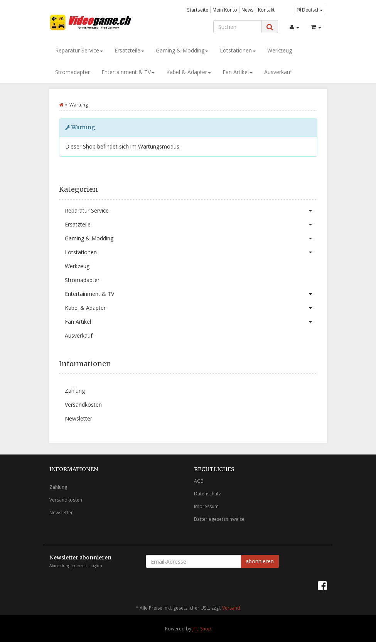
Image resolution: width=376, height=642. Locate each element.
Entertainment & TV (128, 72)
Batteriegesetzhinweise (219, 519)
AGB (199, 481)
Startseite (197, 10)
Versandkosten (83, 404)
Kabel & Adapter (188, 72)
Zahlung (75, 390)
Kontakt (266, 10)
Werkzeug (279, 50)
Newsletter (78, 418)
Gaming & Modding (182, 50)
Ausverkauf (278, 72)
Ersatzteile (129, 50)
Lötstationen (238, 50)
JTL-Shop (201, 628)
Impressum (206, 506)
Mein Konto (224, 10)
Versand (231, 608)
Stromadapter (72, 72)
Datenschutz (207, 493)
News (247, 10)
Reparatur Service (79, 50)
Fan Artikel (238, 72)
